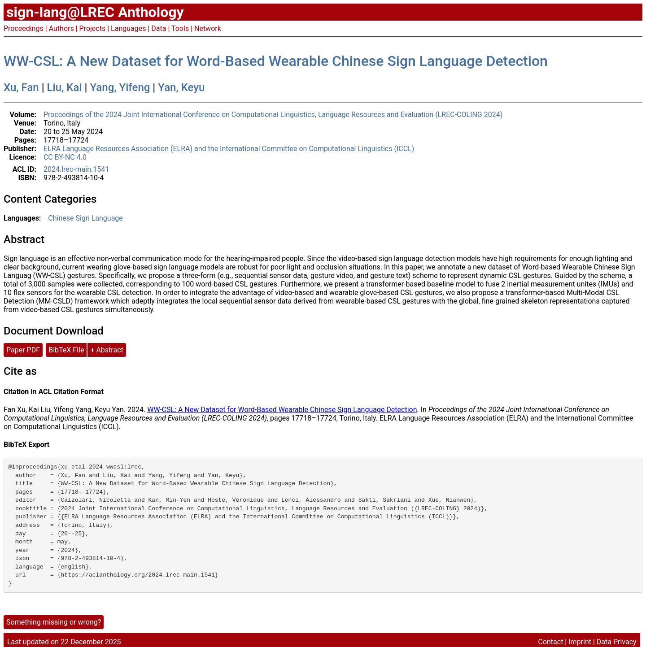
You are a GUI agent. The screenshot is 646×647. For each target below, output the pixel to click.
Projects (92, 28)
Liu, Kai (64, 87)
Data (158, 28)
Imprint (579, 642)
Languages (128, 28)
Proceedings (24, 28)
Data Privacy (617, 642)
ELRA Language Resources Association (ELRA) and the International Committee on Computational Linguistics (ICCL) (229, 148)
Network (207, 28)
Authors (61, 28)
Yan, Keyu (181, 87)
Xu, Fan (21, 87)
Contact (550, 642)
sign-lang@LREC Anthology (95, 12)
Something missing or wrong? (53, 622)
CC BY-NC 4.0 (65, 157)
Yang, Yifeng (120, 87)
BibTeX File (66, 350)
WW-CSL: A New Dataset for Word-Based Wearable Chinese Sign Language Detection (276, 60)
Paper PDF (23, 350)
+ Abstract (106, 350)
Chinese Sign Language (85, 218)
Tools (180, 28)
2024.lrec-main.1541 (76, 169)
